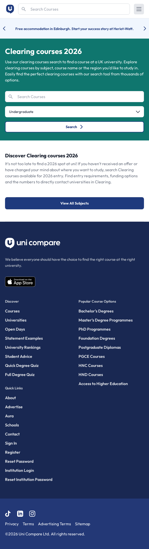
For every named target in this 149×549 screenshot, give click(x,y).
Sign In (11, 443)
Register (12, 452)
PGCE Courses (92, 356)
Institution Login (19, 470)
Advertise (14, 406)
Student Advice (18, 356)
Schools (12, 424)
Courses (12, 310)
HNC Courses (91, 365)
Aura (9, 415)
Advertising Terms (54, 523)
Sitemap (82, 523)
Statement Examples (24, 338)
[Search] (74, 9)
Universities (15, 320)
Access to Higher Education (103, 383)
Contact (12, 434)
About (10, 397)
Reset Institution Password (28, 479)
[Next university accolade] (141, 28)
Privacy (12, 523)
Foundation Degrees (97, 338)
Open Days (15, 329)
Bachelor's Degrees (96, 310)
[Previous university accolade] (8, 28)
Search (75, 127)
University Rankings (23, 347)
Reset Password (19, 461)
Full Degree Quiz (19, 374)
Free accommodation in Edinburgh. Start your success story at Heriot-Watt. (74, 28)
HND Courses (91, 374)
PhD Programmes (94, 329)
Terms (28, 523)
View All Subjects (74, 203)
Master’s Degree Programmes (106, 320)
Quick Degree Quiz (22, 365)
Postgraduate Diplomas (100, 347)
